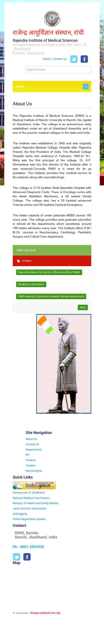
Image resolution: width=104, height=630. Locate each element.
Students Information (31, 284)
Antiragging (20, 513)
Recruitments (34, 470)
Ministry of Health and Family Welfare (36, 503)
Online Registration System (29, 519)
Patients (31, 460)
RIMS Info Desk (26, 250)
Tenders (24, 261)
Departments (34, 449)
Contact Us (32, 444)
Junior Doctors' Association (29, 508)
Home (47, 59)
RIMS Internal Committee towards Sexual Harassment (51, 296)
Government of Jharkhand (29, 492)
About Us (31, 439)
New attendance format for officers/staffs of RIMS (49, 272)
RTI (28, 454)
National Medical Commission (31, 497)
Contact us (60, 59)
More (83, 307)
